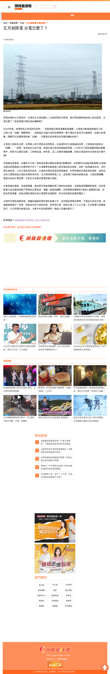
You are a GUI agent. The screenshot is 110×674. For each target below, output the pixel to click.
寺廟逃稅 (55, 601)
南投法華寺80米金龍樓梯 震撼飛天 (53, 417)
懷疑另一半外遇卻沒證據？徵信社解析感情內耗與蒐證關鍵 (56, 467)
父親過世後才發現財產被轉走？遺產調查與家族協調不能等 (56, 450)
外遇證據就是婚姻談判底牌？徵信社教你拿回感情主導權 (56, 458)
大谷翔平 (68, 585)
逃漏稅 (41, 606)
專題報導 (14, 23)
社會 (22, 23)
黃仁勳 (41, 585)
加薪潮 (68, 601)
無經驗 (55, 606)
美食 (55, 590)
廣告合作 (50, 659)
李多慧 (68, 595)
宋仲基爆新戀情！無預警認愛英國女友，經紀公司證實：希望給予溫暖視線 (89, 391)
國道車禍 (55, 595)
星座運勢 (41, 590)
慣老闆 (41, 601)
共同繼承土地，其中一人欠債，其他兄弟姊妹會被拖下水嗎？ (56, 475)
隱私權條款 (62, 659)
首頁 (5, 23)
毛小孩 (55, 585)
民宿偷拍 (68, 606)
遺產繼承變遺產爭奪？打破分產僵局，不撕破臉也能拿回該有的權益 (55, 442)
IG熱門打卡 (41, 595)
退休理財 (68, 590)
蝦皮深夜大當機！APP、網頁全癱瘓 (54, 316)
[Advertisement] (55, 267)
